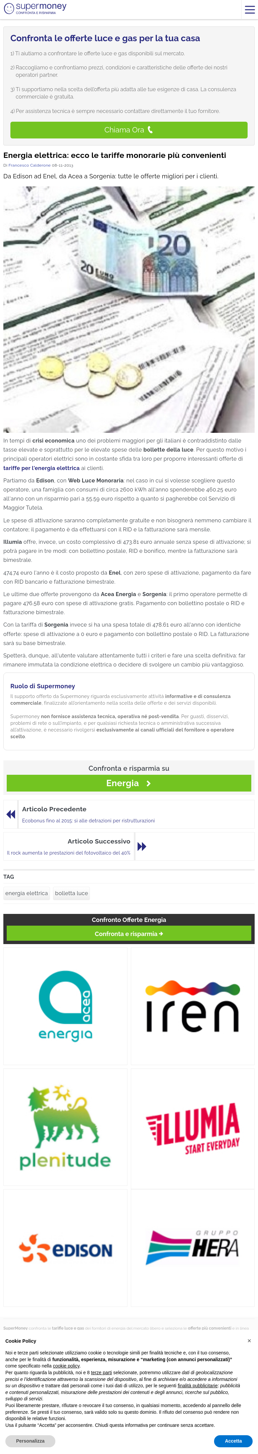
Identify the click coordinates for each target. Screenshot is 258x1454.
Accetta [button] (233, 1441)
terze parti (101, 1372)
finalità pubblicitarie (198, 1385)
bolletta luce (71, 893)
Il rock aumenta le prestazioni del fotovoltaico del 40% (69, 853)
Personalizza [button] (30, 1441)
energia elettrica (26, 893)
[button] (249, 1340)
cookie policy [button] (66, 1366)
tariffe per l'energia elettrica (41, 468)
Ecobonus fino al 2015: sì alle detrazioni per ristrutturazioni (88, 820)
